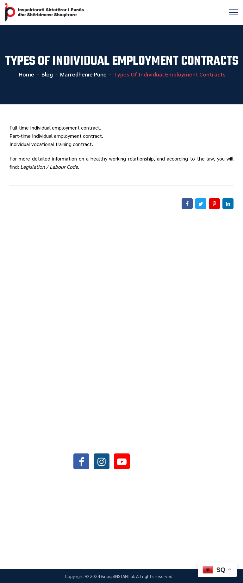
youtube (121, 461)
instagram (101, 461)
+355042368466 (110, 427)
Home (25, 74)
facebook (81, 461)
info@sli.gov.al (112, 444)
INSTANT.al (124, 576)
